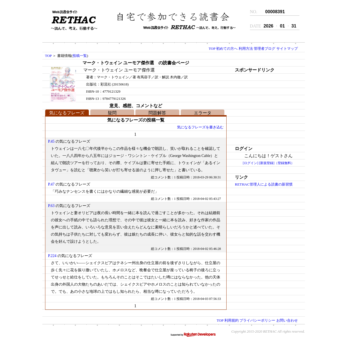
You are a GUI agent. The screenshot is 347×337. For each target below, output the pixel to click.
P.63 (51, 206)
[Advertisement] (263, 108)
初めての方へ (227, 48)
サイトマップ (287, 48)
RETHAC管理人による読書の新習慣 (263, 184)
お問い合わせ (287, 320)
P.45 (51, 141)
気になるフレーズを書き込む (200, 127)
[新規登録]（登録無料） (276, 163)
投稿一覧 (80, 56)
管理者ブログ (264, 48)
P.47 (51, 184)
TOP (212, 48)
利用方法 (246, 48)
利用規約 (231, 320)
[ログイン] (250, 163)
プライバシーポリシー (257, 320)
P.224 (52, 256)
